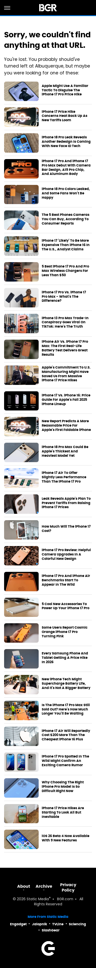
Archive (44, 886)
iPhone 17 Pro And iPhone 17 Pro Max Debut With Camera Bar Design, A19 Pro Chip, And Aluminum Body (66, 167)
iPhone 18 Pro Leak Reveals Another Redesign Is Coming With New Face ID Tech (66, 141)
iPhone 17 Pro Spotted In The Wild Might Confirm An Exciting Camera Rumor (65, 760)
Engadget (18, 924)
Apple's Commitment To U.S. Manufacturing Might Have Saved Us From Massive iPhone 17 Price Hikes (66, 374)
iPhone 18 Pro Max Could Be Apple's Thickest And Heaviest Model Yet (65, 451)
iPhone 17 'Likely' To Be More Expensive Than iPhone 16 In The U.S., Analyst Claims (66, 245)
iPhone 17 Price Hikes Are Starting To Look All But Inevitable (63, 812)
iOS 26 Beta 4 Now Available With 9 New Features (65, 838)
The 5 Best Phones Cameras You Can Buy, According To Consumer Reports (65, 219)
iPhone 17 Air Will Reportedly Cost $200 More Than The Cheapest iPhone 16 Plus (66, 735)
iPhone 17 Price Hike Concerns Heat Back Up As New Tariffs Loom (64, 116)
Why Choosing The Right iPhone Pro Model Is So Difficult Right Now (63, 786)
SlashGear (51, 930)
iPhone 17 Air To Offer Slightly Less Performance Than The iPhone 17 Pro (64, 477)
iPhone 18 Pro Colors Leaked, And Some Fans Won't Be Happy (66, 193)
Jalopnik (39, 924)
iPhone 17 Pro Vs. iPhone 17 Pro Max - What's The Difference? (64, 296)
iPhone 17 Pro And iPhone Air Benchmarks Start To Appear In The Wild (66, 580)
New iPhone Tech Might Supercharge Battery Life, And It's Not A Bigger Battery (66, 683)
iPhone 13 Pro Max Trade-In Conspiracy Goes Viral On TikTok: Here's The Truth (65, 322)
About (23, 886)
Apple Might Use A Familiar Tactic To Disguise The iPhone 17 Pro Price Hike (65, 90)
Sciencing (77, 924)
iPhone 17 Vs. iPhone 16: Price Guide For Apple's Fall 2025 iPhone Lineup (66, 399)
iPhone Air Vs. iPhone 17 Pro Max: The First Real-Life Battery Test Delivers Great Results (65, 348)
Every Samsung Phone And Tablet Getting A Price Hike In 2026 (65, 657)
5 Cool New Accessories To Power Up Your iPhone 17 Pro (65, 606)
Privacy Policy (68, 887)
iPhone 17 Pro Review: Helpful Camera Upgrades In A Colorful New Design (66, 554)
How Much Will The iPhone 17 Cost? (66, 529)
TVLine (57, 924)
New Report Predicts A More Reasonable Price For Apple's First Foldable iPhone (66, 425)
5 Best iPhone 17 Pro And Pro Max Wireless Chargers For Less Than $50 (65, 270)
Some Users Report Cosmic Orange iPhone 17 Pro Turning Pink (65, 632)
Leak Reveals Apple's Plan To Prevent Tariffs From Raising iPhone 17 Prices (66, 503)
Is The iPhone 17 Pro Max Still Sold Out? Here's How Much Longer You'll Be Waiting (66, 709)
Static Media (38, 899)
